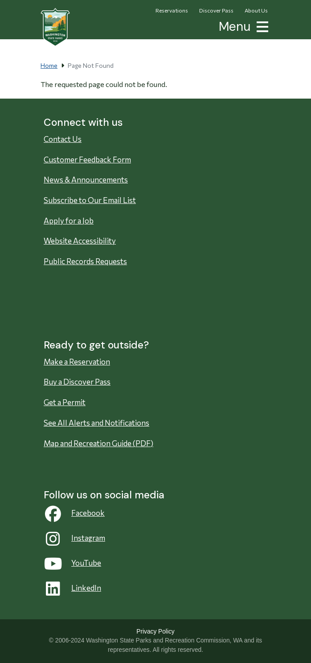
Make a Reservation (77, 361)
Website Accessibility (80, 240)
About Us (256, 10)
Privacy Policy (155, 631)
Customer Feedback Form (87, 159)
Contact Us (63, 139)
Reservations (172, 10)
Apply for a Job (69, 220)
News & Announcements (86, 179)
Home (49, 65)
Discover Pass (216, 10)
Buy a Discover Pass (77, 381)
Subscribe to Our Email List (90, 200)
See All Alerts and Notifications (96, 422)
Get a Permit (65, 402)
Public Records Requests (85, 261)
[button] (260, 25)
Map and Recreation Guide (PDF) (98, 443)
